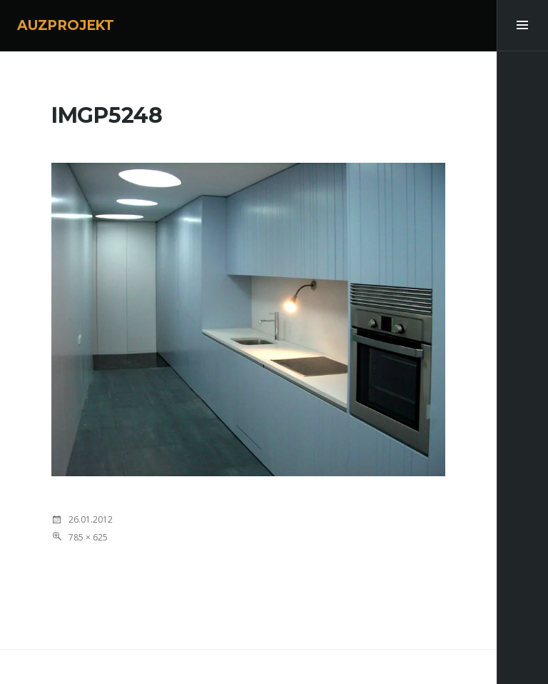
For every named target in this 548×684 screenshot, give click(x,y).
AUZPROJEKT (65, 25)
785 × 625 (88, 537)
